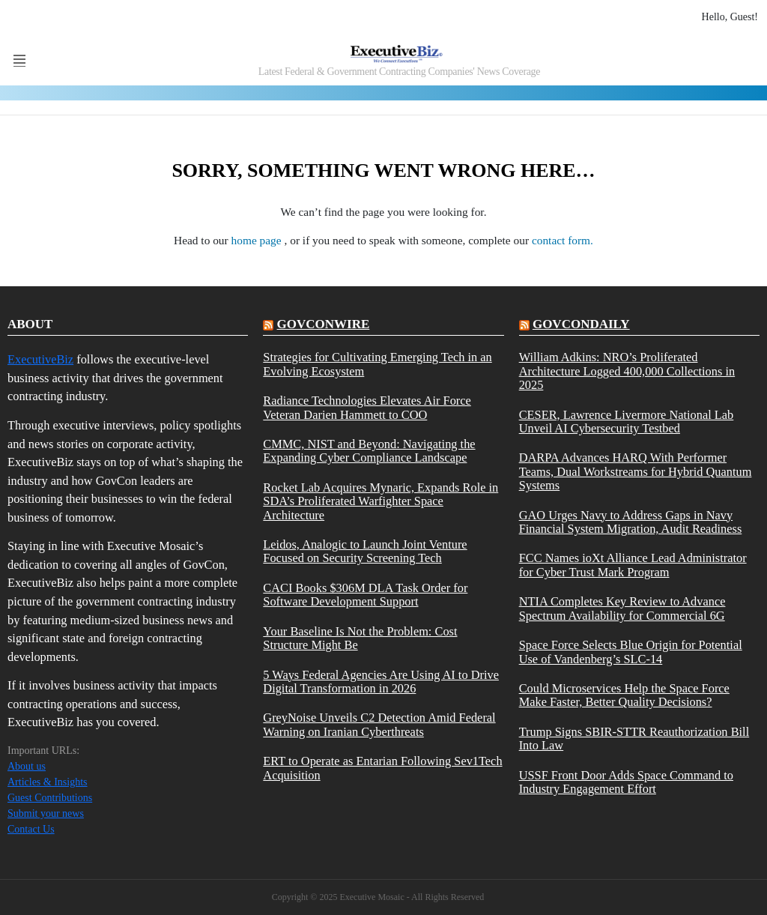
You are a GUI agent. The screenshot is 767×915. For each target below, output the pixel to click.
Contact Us (31, 829)
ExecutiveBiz (40, 359)
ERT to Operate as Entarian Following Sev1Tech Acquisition (382, 768)
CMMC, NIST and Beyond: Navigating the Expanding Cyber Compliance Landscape (369, 451)
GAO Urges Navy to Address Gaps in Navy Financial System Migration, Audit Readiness (630, 522)
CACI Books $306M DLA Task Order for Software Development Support (365, 595)
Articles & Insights (47, 782)
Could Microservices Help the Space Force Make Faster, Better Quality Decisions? (624, 695)
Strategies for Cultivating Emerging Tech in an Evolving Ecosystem (377, 364)
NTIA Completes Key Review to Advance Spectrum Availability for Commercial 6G (622, 608)
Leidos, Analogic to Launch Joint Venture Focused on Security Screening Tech (365, 551)
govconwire (323, 324)
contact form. (562, 240)
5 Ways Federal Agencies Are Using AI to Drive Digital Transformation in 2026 (381, 681)
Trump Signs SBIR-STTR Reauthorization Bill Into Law (634, 738)
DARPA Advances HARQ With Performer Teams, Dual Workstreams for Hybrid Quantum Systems (635, 471)
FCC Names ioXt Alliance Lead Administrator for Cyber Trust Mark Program (633, 565)
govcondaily (581, 324)
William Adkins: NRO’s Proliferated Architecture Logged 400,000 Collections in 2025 (627, 371)
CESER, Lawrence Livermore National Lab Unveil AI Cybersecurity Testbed (626, 421)
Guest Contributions (49, 797)
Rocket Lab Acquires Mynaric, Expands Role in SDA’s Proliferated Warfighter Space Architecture (380, 501)
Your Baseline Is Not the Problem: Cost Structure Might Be (360, 638)
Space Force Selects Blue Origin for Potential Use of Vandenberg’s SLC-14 (630, 651)
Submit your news (45, 813)
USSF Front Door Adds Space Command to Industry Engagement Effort (626, 782)
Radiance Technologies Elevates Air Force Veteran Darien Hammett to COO (366, 407)
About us (26, 766)
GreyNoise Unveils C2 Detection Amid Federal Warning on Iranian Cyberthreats (379, 724)
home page (258, 240)
